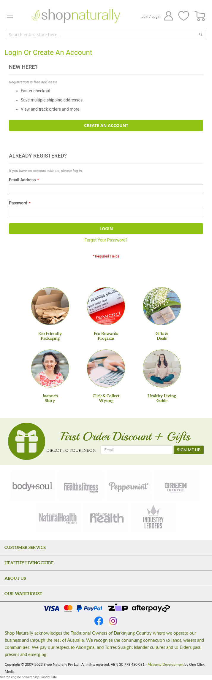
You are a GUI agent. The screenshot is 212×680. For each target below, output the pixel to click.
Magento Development (165, 664)
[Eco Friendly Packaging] (50, 306)
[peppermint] (129, 486)
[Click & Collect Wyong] (106, 368)
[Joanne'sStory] (50, 368)
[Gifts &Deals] (162, 306)
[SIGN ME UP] (188, 449)
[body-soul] (33, 486)
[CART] (200, 16)
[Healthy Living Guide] (162, 368)
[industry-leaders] (154, 517)
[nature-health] (106, 517)
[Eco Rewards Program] (106, 306)
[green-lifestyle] (176, 486)
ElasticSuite (48, 677)
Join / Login (150, 17)
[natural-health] (58, 517)
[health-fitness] (80, 486)
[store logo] (75, 16)
